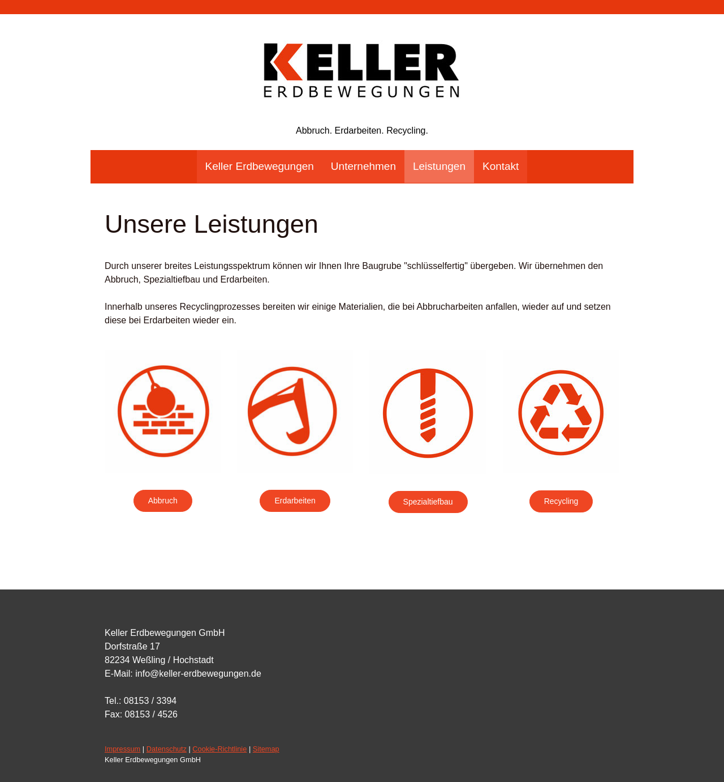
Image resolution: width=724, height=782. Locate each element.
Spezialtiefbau (428, 501)
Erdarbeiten (294, 500)
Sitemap (266, 749)
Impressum (122, 749)
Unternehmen (363, 166)
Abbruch (163, 500)
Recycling (561, 501)
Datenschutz (166, 749)
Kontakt (500, 166)
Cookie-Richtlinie (219, 749)
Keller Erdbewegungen (259, 166)
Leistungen (439, 166)
